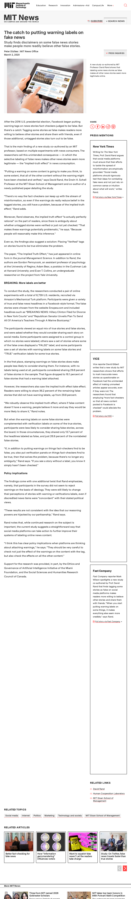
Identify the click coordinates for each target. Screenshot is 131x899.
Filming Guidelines (54, 818)
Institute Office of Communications (82, 771)
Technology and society (70, 595)
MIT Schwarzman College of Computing (27, 802)
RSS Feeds (91, 818)
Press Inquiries (12, 818)
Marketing (49, 595)
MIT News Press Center (57, 812)
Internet (26, 595)
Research (53, 5)
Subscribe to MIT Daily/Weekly (34, 830)
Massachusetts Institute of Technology (39, 881)
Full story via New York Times (108, 197)
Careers (50, 887)
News (76, 870)
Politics (37, 595)
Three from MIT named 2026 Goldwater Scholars (43, 674)
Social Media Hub (50, 890)
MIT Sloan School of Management (103, 368)
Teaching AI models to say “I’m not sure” (45, 718)
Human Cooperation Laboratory (109, 362)
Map (29, 887)
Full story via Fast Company (107, 336)
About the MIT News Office (18, 812)
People (42, 887)
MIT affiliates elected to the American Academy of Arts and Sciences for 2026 (108, 696)
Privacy (24, 890)
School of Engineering (18, 786)
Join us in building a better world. (112, 871)
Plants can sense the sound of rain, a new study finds (107, 718)
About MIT (52, 874)
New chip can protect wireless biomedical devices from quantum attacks (45, 696)
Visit (23, 887)
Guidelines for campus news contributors (97, 839)
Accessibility (35, 890)
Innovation (65, 5)
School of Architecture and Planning (25, 782)
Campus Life (98, 5)
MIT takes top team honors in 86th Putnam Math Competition (108, 674)
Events (35, 887)
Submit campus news (34, 839)
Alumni (24, 874)
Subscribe (97, 21)
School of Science (16, 798)
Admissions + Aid (81, 5)
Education (41, 5)
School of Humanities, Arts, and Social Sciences (31, 790)
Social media (11, 595)
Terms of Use (92, 812)
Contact (58, 887)
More (110, 5)
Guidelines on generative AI (34, 848)
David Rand (99, 357)
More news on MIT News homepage (22, 739)
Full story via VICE (103, 270)
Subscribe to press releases (97, 830)
